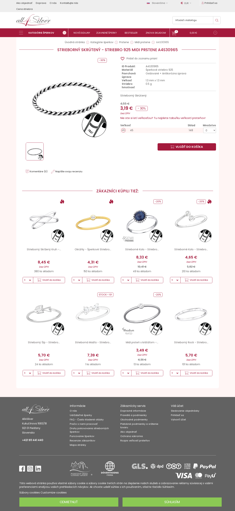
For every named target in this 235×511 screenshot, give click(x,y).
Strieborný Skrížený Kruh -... (44, 249)
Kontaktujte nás (69, 3)
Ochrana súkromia (131, 436)
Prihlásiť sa (177, 415)
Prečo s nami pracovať (84, 424)
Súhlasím (172, 502)
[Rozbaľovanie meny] (186, 3)
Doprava (41, 3)
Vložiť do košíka (187, 147)
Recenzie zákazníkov (82, 440)
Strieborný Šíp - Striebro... (44, 342)
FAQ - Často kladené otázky (87, 419)
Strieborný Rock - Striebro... (191, 342)
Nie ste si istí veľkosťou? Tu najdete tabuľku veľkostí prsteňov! (162, 118)
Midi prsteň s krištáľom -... (142, 342)
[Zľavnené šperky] (108, 33)
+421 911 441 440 (32, 440)
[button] (194, 33)
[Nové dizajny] (83, 33)
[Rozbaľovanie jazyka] (158, 3)
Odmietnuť (69, 502)
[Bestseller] (132, 33)
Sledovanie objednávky (185, 411)
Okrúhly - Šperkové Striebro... (93, 249)
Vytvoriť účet (178, 419)
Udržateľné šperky (81, 415)
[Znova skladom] (157, 33)
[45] (168, 130)
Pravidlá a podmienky (133, 415)
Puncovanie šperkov (82, 436)
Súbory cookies (29, 492)
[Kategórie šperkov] (43, 33)
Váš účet (177, 406)
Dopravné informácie (133, 411)
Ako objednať (24, 3)
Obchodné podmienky (134, 419)
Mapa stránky (78, 445)
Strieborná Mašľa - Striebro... (93, 342)
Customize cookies (54, 492)
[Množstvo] (209, 130)
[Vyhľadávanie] (196, 20)
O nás (53, 3)
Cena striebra (24, 9)
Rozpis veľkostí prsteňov (135, 440)
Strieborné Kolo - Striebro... (142, 249)
